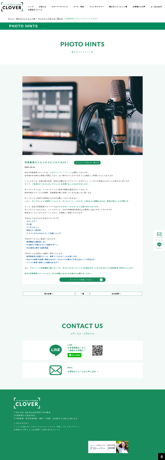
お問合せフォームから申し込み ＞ (83, 372)
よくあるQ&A (156, 7)
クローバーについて (60, 7)
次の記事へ (116, 294)
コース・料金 (78, 7)
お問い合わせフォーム (51, 430)
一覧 (82, 294)
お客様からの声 (139, 7)
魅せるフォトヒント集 (118, 7)
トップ (30, 7)
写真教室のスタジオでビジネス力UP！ (47, 162)
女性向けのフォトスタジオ (61, 172)
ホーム (11, 19)
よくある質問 (34, 430)
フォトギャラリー (96, 7)
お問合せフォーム (35, 10)
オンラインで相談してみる (81, 280)
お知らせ (42, 7)
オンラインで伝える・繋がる (50, 19)
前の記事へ (48, 294)
